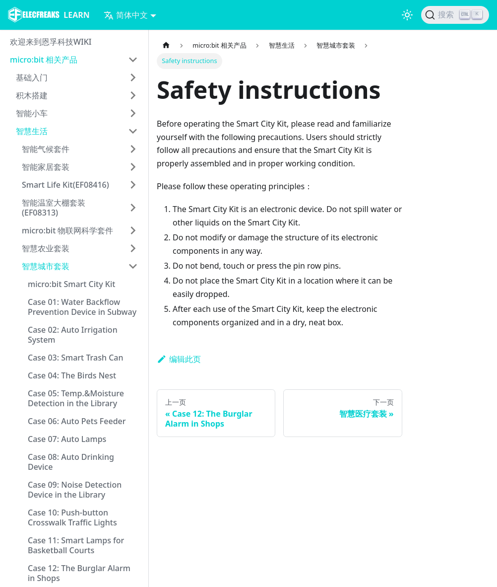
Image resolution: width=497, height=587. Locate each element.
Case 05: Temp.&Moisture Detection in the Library (76, 398)
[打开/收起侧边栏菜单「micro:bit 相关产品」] (133, 60)
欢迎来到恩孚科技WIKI (51, 41)
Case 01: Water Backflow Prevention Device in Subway (82, 306)
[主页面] (166, 45)
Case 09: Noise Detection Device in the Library (75, 489)
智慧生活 (32, 131)
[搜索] (455, 15)
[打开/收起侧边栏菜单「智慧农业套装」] (133, 248)
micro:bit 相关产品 (43, 59)
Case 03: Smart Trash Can (76, 357)
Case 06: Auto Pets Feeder (77, 421)
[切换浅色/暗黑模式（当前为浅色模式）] (407, 15)
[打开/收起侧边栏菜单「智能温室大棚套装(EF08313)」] (133, 207)
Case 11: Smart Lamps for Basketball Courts (76, 545)
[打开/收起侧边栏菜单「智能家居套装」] (133, 167)
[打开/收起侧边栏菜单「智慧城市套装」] (133, 266)
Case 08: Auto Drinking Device (71, 461)
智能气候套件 (45, 149)
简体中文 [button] (126, 14)
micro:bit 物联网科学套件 (67, 230)
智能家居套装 (45, 166)
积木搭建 (32, 95)
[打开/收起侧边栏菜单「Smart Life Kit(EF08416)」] (133, 185)
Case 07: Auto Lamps (67, 439)
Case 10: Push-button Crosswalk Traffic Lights (72, 517)
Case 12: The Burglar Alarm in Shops (79, 573)
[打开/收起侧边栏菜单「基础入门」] (133, 77)
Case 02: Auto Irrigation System (73, 334)
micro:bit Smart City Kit (71, 284)
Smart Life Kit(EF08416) (65, 184)
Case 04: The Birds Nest (72, 375)
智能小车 (32, 113)
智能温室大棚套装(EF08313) (53, 207)
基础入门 (32, 77)
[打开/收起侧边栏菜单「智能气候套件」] (133, 149)
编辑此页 (179, 359)
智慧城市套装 (45, 266)
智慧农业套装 (45, 248)
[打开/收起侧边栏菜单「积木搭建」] (133, 95)
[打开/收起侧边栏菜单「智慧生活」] (133, 131)
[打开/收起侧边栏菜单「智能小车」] (133, 113)
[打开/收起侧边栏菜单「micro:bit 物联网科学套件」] (133, 230)
